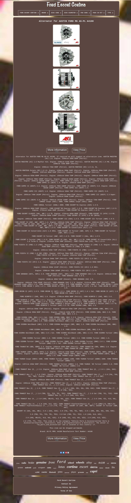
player (73, 472)
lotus (61, 467)
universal (67, 472)
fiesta (17, 463)
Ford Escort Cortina (66, 480)
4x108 (101, 462)
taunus (101, 468)
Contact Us (66, 484)
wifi (108, 463)
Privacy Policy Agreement (66, 487)
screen (20, 467)
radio (24, 463)
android (28, 468)
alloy (89, 462)
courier (44, 472)
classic (107, 468)
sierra (93, 467)
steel (87, 472)
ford (61, 462)
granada (81, 472)
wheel (71, 462)
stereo (113, 463)
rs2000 (37, 472)
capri (93, 471)
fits (113, 467)
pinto (60, 472)
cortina (72, 467)
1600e (49, 468)
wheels (80, 462)
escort (84, 467)
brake (31, 462)
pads (34, 468)
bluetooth (52, 472)
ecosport (41, 468)
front (52, 462)
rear (95, 463)
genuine (41, 462)
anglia (54, 468)
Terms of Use (66, 491)
